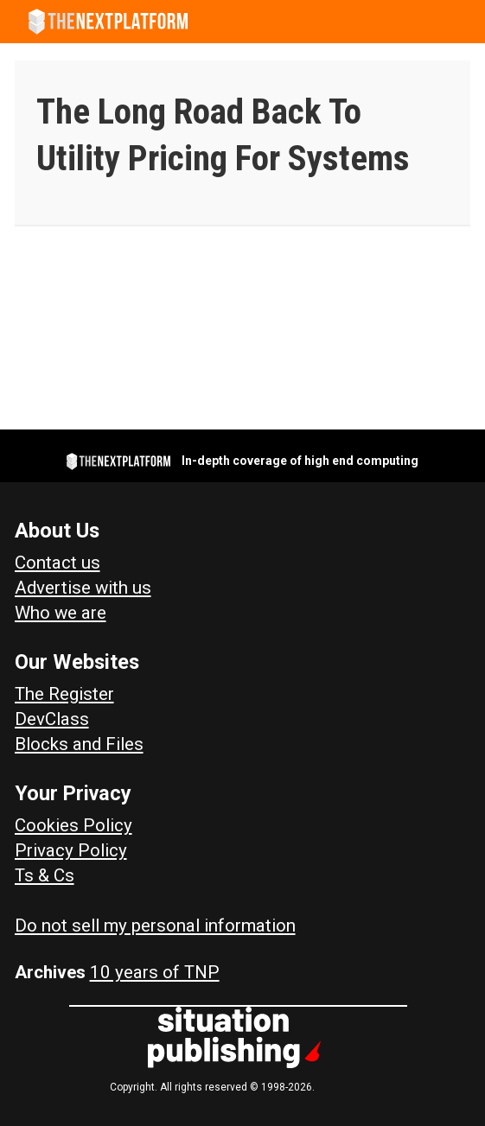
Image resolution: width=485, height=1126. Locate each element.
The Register (64, 694)
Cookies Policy (73, 825)
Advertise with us (83, 587)
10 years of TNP (155, 972)
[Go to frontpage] (108, 22)
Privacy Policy (71, 850)
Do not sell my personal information (155, 925)
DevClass (52, 719)
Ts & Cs (44, 875)
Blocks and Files (79, 744)
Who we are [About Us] (60, 612)
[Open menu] (463, 21)
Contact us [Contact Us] (57, 562)
